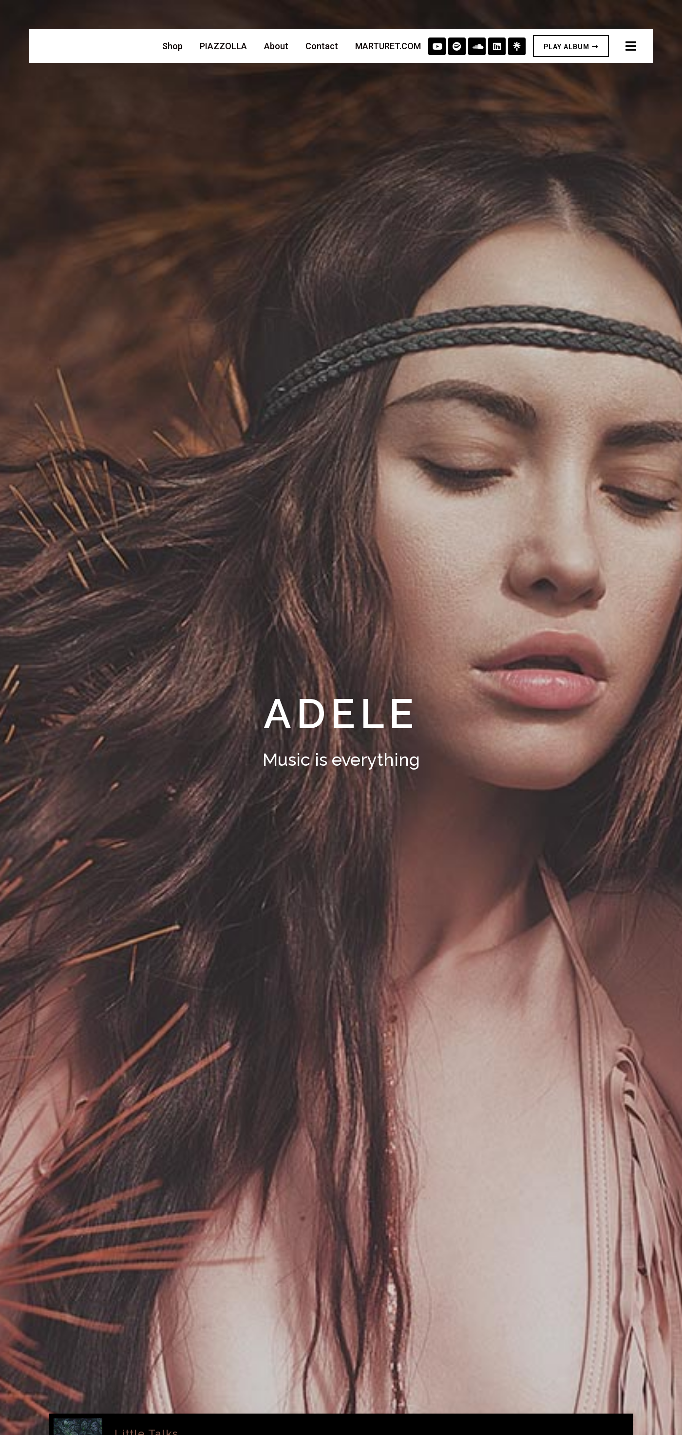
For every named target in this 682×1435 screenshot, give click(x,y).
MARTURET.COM (388, 46)
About (276, 46)
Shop (172, 46)
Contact (321, 46)
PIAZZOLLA (223, 46)
